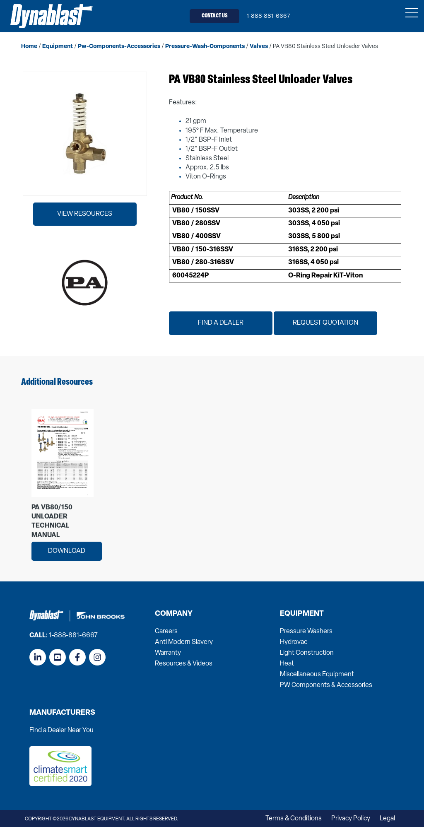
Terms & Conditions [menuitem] (293, 818)
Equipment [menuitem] (302, 613)
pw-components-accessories (119, 46)
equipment (57, 46)
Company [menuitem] (174, 613)
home (29, 46)
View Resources (84, 213)
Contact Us (215, 16)
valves (259, 46)
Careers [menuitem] (166, 631)
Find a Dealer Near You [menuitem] (61, 730)
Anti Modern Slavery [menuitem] (184, 642)
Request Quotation (325, 323)
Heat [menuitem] (287, 663)
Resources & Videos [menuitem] (183, 663)
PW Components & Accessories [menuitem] (326, 685)
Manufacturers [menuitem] (62, 712)
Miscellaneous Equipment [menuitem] (317, 674)
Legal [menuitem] (387, 818)
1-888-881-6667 (268, 16)
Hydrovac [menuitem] (293, 642)
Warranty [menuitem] (168, 652)
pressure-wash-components (205, 46)
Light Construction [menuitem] (307, 652)
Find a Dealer (220, 323)
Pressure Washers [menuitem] (306, 631)
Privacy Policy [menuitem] (350, 818)
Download (66, 550)
